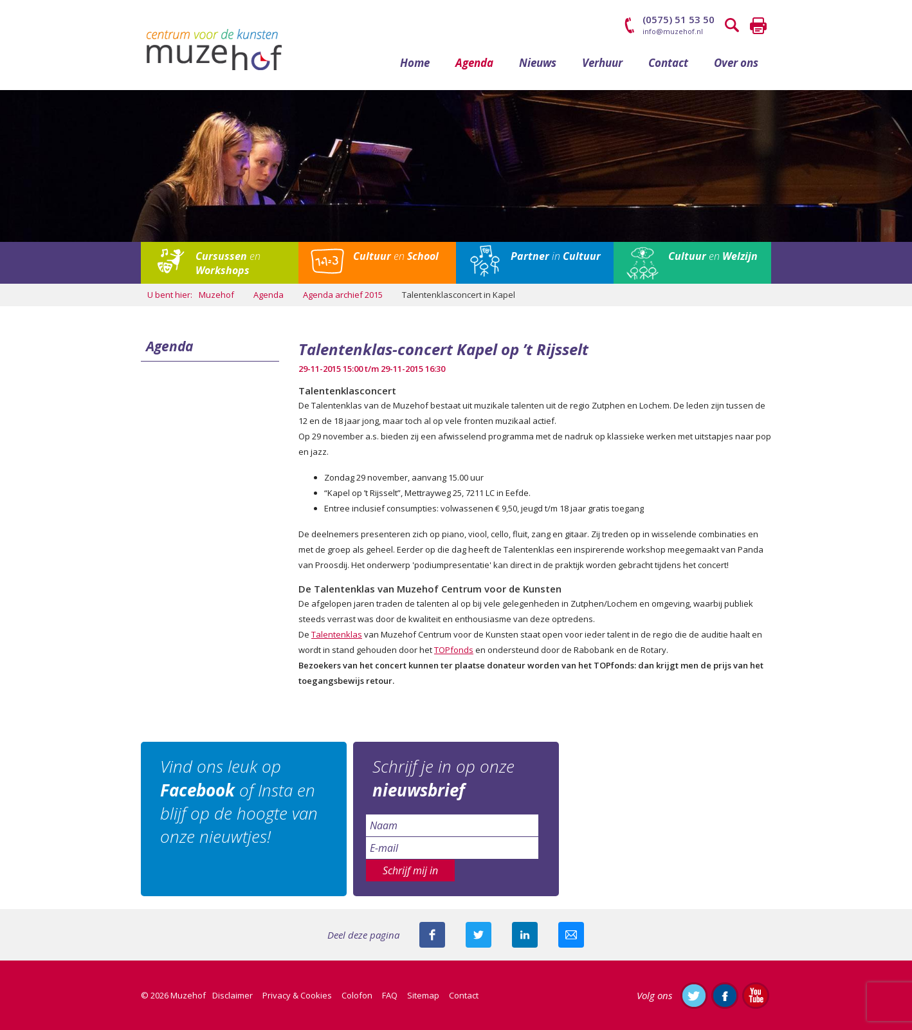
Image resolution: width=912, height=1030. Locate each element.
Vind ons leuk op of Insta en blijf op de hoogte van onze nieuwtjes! (239, 801)
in (556, 256)
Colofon (357, 995)
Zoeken (732, 26)
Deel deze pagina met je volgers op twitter (478, 935)
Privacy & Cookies (297, 995)
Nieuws (537, 62)
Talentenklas (336, 634)
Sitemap (423, 995)
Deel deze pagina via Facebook (432, 935)
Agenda (474, 62)
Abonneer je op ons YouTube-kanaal (755, 995)
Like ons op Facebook (724, 995)
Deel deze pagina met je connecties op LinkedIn (525, 935)
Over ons (736, 62)
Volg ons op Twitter (694, 995)
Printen (758, 26)
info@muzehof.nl (673, 31)
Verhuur (602, 62)
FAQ (389, 995)
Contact (668, 62)
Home (415, 62)
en (228, 263)
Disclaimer (232, 995)
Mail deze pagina (571, 935)
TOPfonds (453, 650)
